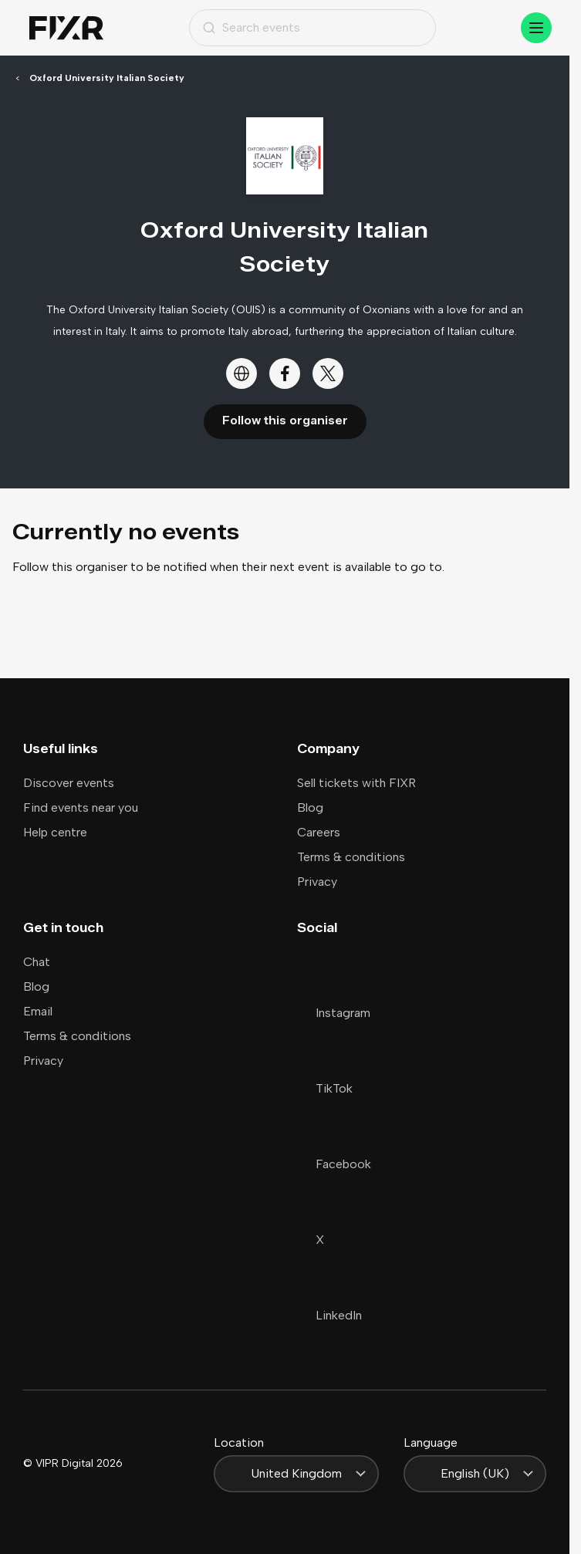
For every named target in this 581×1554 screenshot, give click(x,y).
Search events (251, 27)
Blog (310, 807)
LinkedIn (329, 1315)
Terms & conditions (351, 857)
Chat (36, 961)
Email (37, 1011)
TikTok (325, 1088)
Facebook (334, 1164)
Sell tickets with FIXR (356, 782)
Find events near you (80, 807)
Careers (318, 832)
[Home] (66, 28)
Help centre (55, 832)
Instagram (333, 1012)
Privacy (317, 881)
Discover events (68, 782)
